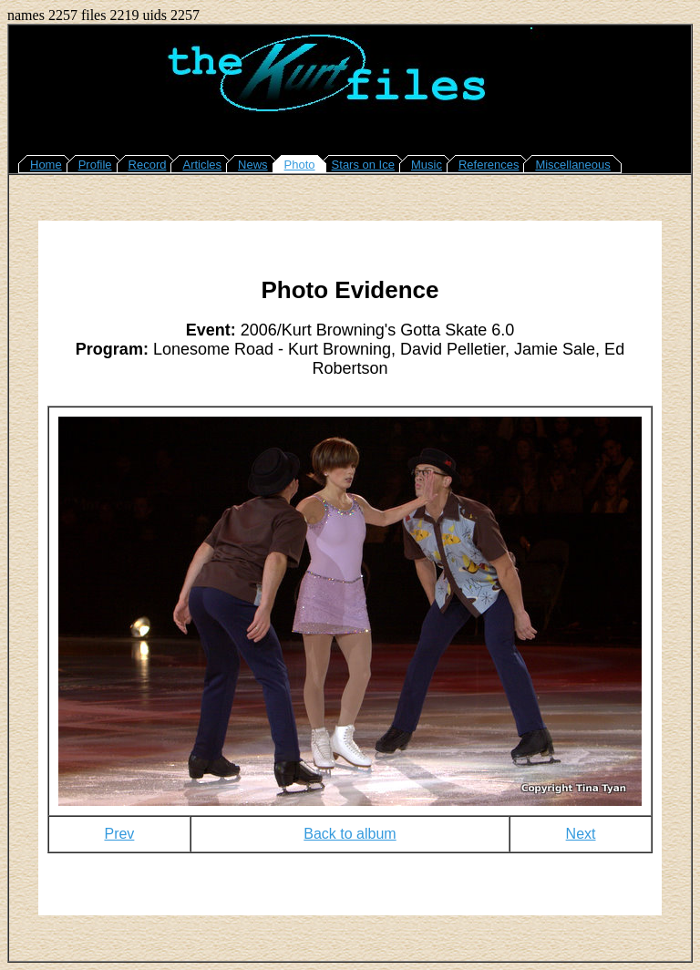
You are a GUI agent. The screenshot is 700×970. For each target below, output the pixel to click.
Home (46, 164)
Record (148, 164)
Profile (95, 164)
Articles (201, 164)
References (488, 164)
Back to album (350, 833)
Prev (119, 833)
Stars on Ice (363, 164)
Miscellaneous (572, 164)
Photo (299, 164)
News (253, 164)
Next (581, 833)
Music (426, 164)
